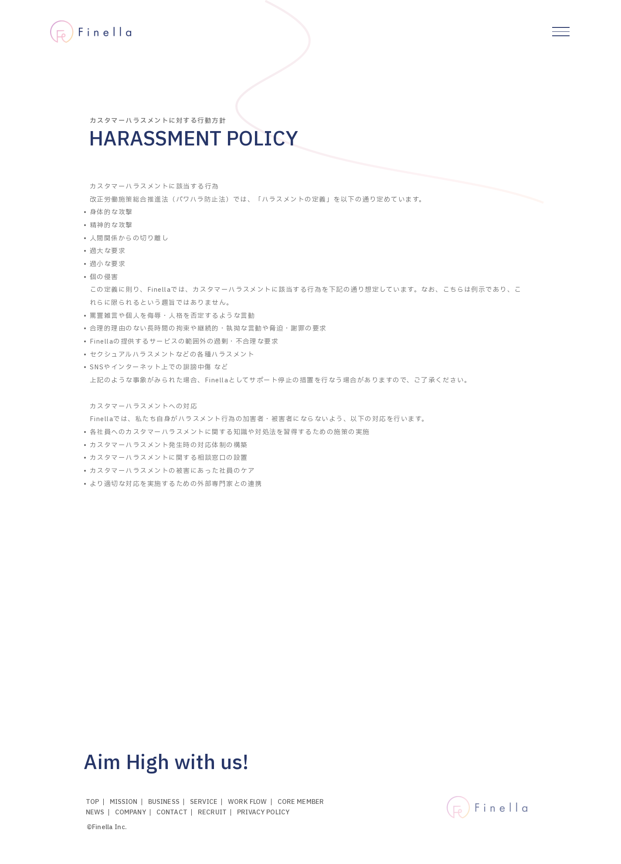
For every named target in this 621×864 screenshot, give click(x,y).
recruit (212, 812)
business (164, 802)
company (130, 812)
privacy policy (263, 812)
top (92, 802)
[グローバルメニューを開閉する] (561, 32)
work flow (247, 802)
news (95, 812)
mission (124, 802)
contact (171, 812)
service (203, 802)
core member (301, 802)
